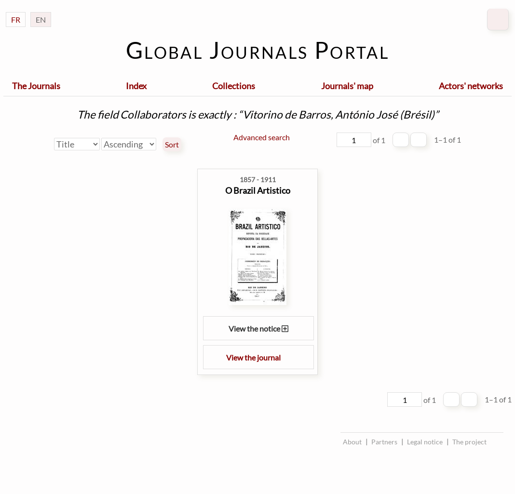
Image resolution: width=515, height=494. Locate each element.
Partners (384, 442)
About (352, 442)
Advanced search (261, 137)
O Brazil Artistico (257, 190)
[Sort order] (128, 144)
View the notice (258, 328)
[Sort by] (77, 144)
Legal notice (425, 442)
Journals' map (347, 85)
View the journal (258, 357)
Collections (233, 85)
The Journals (36, 85)
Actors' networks (471, 85)
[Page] (354, 140)
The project (469, 442)
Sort (172, 144)
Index (136, 85)
